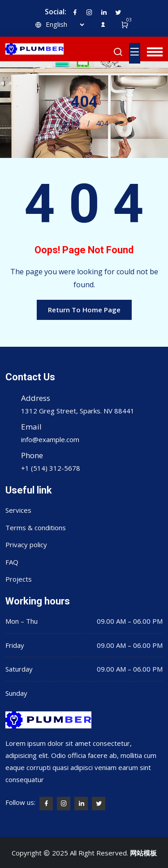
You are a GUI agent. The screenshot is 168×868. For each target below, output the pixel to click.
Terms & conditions (35, 527)
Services (18, 510)
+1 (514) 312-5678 (50, 468)
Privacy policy (26, 544)
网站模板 (143, 852)
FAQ (11, 561)
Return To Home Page (84, 309)
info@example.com (50, 439)
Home (70, 123)
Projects (18, 578)
